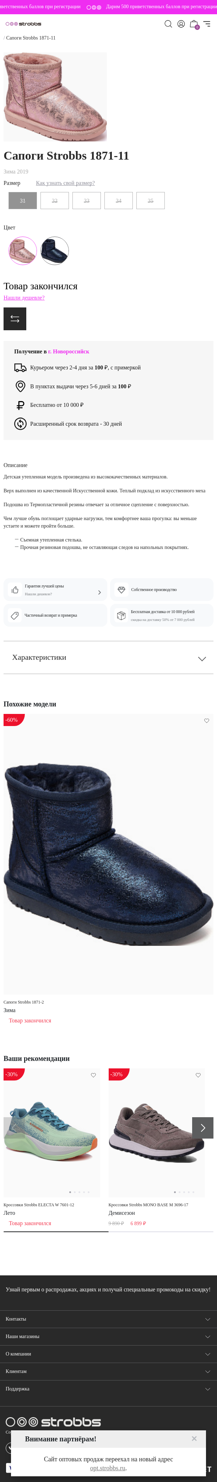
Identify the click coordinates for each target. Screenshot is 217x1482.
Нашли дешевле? (24, 298)
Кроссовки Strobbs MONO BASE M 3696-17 (149, 1204)
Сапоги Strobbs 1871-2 (24, 1002)
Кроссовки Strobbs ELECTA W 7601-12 (39, 1204)
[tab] (56, 1231)
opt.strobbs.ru (107, 1468)
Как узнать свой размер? (65, 183)
